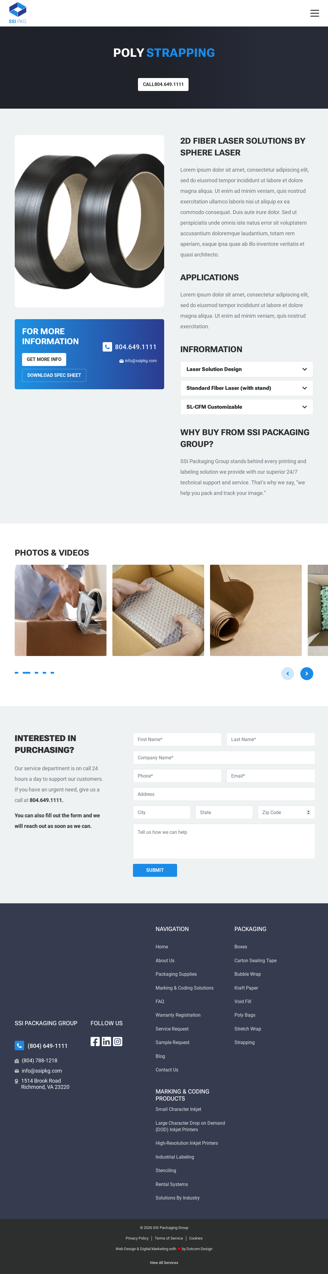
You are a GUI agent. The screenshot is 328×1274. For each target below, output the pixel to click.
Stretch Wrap (247, 1029)
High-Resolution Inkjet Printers (187, 1143)
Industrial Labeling (175, 1157)
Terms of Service (169, 1238)
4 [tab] (44, 673)
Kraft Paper (246, 988)
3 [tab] (36, 673)
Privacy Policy (137, 1238)
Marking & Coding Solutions (185, 988)
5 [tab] (52, 673)
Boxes (240, 947)
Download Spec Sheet (54, 375)
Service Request (172, 1029)
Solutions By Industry (178, 1198)
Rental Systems (172, 1184)
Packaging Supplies (176, 974)
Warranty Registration (178, 1015)
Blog (160, 1056)
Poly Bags (244, 1015)
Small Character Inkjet (178, 1109)
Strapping (244, 1042)
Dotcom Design (199, 1249)
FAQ (160, 1001)
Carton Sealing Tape (255, 960)
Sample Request (172, 1042)
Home (162, 947)
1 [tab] (18, 673)
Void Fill (242, 1001)
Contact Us (167, 1070)
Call (163, 84)
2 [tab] (28, 673)
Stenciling (166, 1170)
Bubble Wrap (247, 974)
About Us (165, 960)
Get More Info (44, 359)
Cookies (196, 1238)
